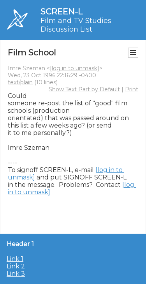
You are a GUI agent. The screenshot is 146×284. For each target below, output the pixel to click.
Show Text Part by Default (84, 89)
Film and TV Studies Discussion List (75, 25)
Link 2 (16, 266)
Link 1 (15, 259)
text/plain (20, 82)
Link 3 (16, 273)
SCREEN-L (61, 11)
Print (131, 89)
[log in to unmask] (74, 68)
